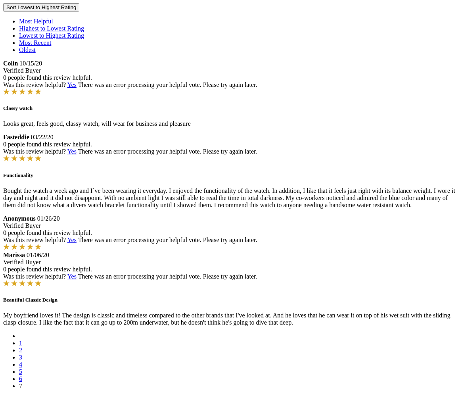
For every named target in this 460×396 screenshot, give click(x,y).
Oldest (27, 49)
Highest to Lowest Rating (51, 28)
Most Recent (35, 42)
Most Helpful (36, 21)
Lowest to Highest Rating (51, 35)
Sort (41, 7)
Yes (72, 84)
